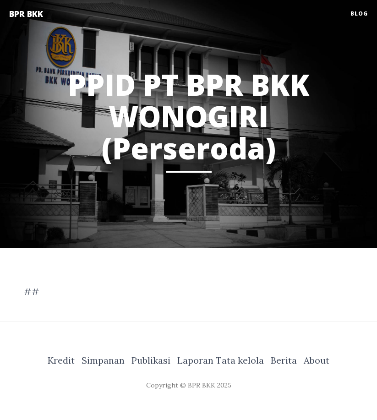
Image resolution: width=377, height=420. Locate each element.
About (316, 360)
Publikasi (150, 360)
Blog (359, 13)
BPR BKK (26, 13)
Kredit (61, 360)
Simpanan (103, 360)
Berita (284, 360)
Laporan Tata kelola (220, 360)
